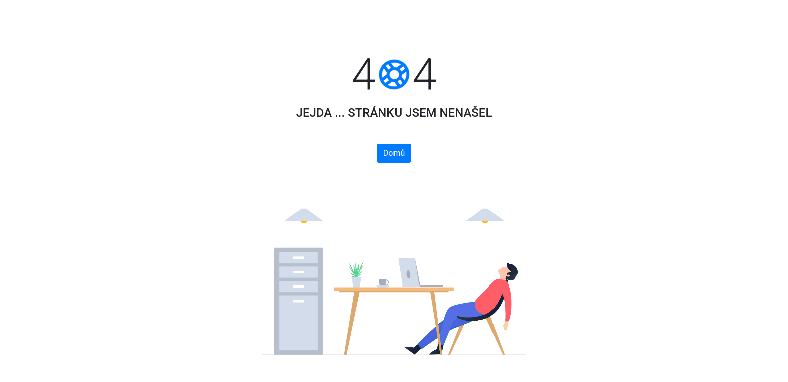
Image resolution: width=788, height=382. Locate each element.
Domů (394, 153)
